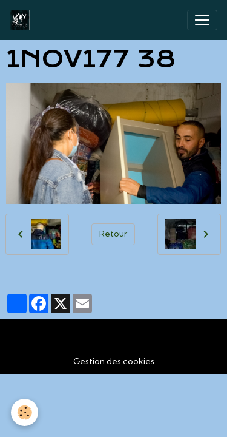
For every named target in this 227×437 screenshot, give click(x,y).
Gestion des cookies (113, 361)
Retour (113, 233)
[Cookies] (24, 412)
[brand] (22, 20)
